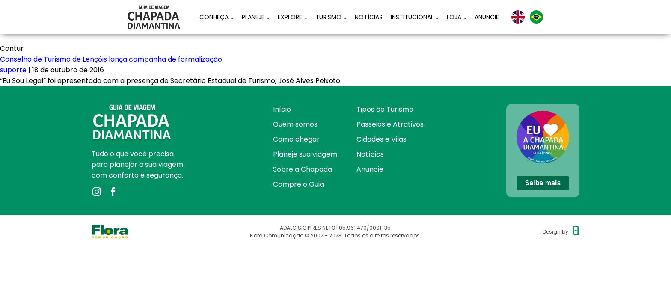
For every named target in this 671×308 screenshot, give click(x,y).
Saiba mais (543, 183)
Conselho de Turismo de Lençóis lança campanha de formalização (111, 59)
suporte (13, 70)
